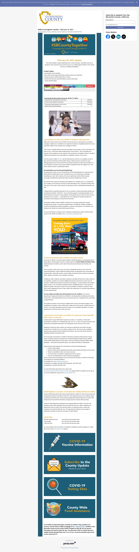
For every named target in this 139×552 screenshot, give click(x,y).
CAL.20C (59, 159)
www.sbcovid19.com (69, 373)
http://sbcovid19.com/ (78, 526)
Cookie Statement (86, 4)
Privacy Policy (64, 547)
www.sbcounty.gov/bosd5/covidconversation (56, 371)
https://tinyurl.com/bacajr (61, 361)
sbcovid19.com (59, 429)
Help (77, 547)
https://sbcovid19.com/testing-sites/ (72, 214)
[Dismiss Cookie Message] (136, 1)
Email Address (109, 20)
